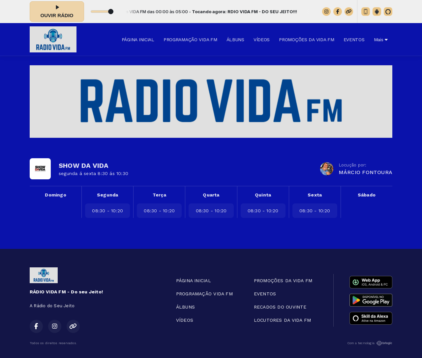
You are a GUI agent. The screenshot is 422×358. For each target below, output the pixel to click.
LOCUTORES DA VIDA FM (282, 320)
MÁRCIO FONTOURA (365, 172)
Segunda (107, 194)
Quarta (211, 194)
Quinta (263, 194)
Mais (381, 39)
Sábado (367, 194)
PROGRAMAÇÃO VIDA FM (190, 39)
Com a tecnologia (369, 343)
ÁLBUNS (235, 39)
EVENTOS (354, 39)
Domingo (55, 194)
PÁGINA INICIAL (138, 39)
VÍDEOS (262, 39)
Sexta (315, 194)
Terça (159, 194)
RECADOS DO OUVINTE (280, 307)
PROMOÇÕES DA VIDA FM (306, 39)
